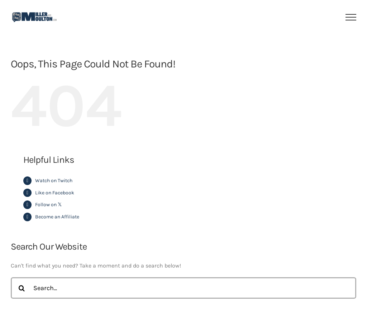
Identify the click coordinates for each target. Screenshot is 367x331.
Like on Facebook (54, 193)
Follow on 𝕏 (48, 205)
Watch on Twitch (53, 181)
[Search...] (183, 288)
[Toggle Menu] (351, 17)
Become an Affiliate (57, 217)
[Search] (21, 288)
